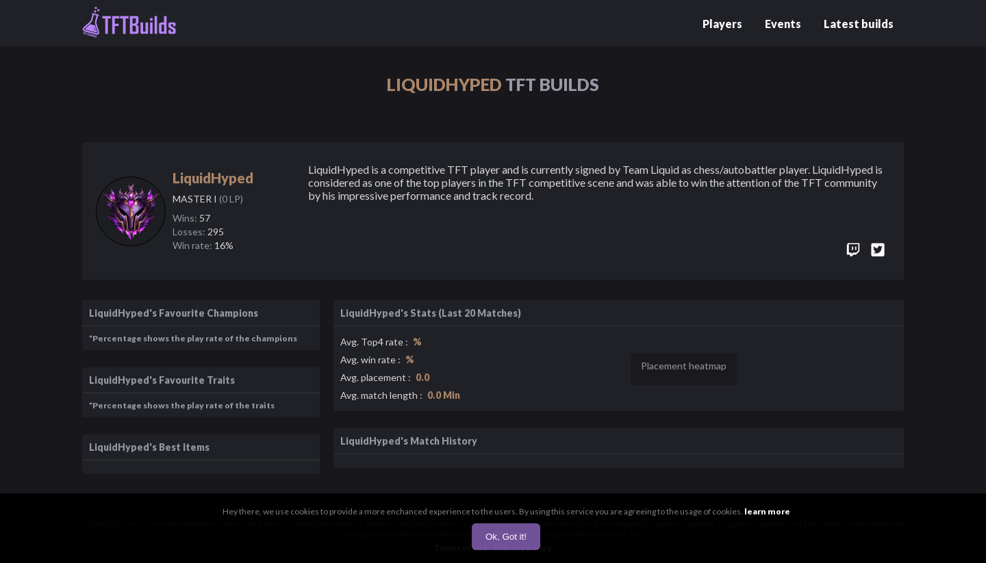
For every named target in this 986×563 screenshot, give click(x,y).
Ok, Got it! (506, 537)
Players (722, 23)
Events (783, 23)
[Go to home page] (129, 23)
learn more (767, 511)
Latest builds (859, 23)
